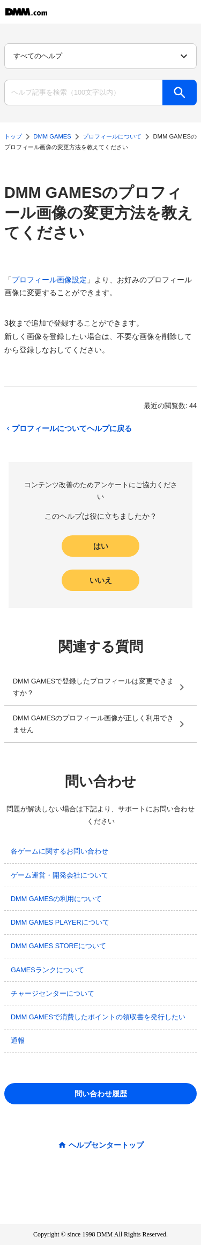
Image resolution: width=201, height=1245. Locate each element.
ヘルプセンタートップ (106, 1145)
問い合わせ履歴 (101, 1093)
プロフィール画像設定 (49, 279)
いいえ (101, 580)
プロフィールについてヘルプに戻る (68, 428)
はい (100, 546)
